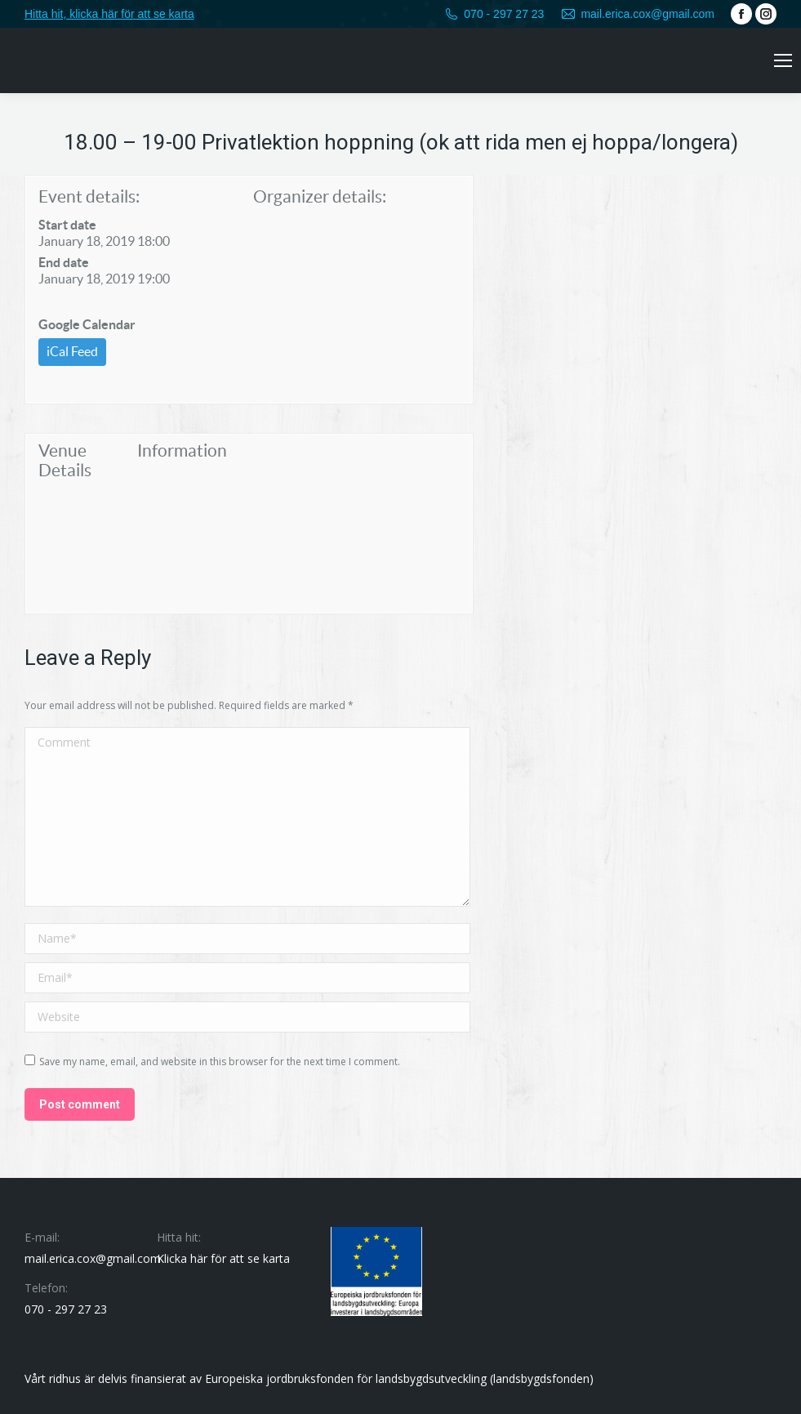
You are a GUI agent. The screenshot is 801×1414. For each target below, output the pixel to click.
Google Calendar (87, 324)
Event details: (89, 196)
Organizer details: (319, 196)
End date (63, 262)
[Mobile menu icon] (783, 60)
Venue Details (64, 460)
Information (182, 450)
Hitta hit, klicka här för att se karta (109, 13)
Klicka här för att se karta (223, 1258)
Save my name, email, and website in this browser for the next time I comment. (219, 1061)
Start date (67, 224)
